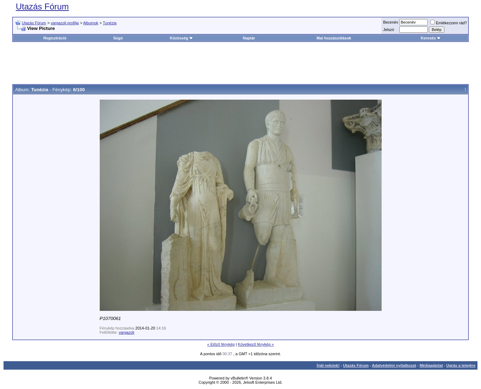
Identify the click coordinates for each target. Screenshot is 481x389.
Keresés (431, 38)
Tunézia (110, 23)
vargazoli (126, 332)
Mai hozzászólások (333, 38)
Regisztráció (54, 38)
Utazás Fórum (42, 6)
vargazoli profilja (65, 23)
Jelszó (388, 29)
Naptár (249, 38)
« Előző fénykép (221, 344)
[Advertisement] (240, 63)
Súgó (118, 38)
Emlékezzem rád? (448, 23)
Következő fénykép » (256, 344)
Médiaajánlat (431, 365)
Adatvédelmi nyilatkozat (394, 365)
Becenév (390, 22)
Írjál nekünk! (328, 365)
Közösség (181, 38)
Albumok (90, 23)
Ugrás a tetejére (460, 365)
